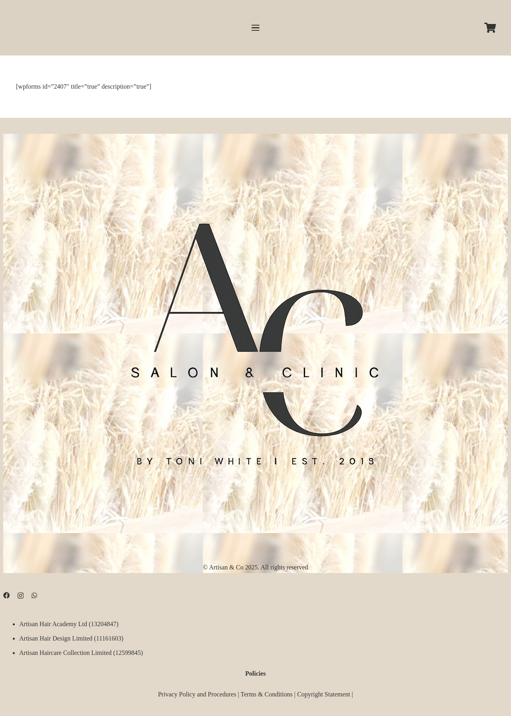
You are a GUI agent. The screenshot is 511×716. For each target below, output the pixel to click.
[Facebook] (6, 595)
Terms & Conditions (267, 694)
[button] (255, 28)
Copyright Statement (323, 694)
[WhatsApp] (34, 595)
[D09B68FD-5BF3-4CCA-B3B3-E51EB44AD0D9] (255, 338)
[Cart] (490, 28)
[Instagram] (21, 595)
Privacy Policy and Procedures (197, 694)
